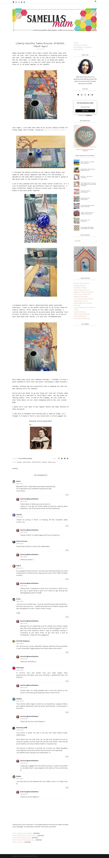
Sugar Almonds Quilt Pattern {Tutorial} (87, 213)
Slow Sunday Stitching (82, 314)
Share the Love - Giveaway (86, 220)
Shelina (19, 699)
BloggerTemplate (33, 856)
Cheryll (19, 514)
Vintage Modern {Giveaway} (85, 191)
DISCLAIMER (78, 49)
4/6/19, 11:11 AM (19, 483)
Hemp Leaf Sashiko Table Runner (24, 835)
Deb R (18, 566)
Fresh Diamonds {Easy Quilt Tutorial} (87, 206)
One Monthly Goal (80, 316)
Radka (18, 776)
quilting (44, 462)
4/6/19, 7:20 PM (23, 623)
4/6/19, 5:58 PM (23, 556)
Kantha (19, 462)
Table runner (52, 462)
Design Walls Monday (81, 283)
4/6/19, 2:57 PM (19, 543)
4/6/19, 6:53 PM (19, 601)
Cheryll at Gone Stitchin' (54, 130)
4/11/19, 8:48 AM (24, 687)
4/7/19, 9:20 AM (19, 730)
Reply (67, 494)
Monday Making (79, 285)
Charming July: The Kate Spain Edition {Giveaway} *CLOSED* (88, 184)
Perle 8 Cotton (36, 462)
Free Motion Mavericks (82, 318)
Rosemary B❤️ (21, 727)
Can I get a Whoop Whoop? (83, 299)
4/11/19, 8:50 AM (23, 794)
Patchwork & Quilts (81, 296)
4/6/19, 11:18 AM (23, 532)
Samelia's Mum (20, 856)
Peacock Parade (79, 312)
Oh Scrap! (77, 305)
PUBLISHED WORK (80, 45)
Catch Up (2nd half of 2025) (22, 833)
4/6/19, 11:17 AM (23, 501)
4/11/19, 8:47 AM (23, 658)
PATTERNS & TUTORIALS (83, 47)
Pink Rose (20, 668)
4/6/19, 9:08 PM (20, 643)
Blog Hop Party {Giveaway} (85, 199)
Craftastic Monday (80, 288)
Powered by (85, 115)
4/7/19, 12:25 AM (20, 701)
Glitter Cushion (17, 842)
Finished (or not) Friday (82, 294)
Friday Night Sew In (81, 301)
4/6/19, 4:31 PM (19, 568)
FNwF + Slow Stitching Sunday (23, 840)
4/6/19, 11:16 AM (19, 516)
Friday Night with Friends (83, 303)
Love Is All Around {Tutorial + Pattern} (85, 150)
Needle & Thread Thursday (83, 292)
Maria (18, 481)
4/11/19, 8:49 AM (23, 763)
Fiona (18, 599)
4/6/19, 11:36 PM (19, 670)
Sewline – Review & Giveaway (86, 177)
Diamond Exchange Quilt (21, 838)
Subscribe (85, 111)
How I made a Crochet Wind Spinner (87, 162)
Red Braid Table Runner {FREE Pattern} (88, 169)
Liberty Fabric (27, 462)
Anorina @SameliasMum (29, 499)
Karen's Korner (21, 541)
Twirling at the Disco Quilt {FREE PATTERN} (87, 228)
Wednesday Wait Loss (81, 290)
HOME (76, 43)
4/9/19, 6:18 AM (19, 778)
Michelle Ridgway (23, 641)
